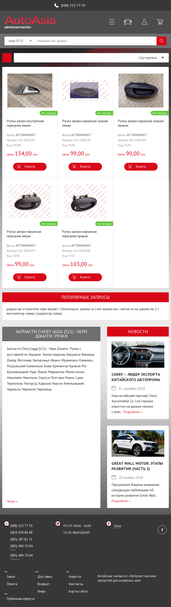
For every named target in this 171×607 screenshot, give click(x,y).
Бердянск (73, 354)
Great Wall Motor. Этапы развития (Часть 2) (137, 466)
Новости (72, 576)
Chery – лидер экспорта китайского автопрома (136, 377)
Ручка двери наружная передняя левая (24, 233)
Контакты (73, 582)
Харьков (44, 383)
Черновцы (44, 389)
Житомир (24, 360)
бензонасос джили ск (77, 309)
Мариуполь (56, 372)
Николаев (14, 377)
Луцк (33, 372)
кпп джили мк (107, 309)
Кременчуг (60, 366)
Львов (42, 372)
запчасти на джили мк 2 (138, 309)
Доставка (42, 576)
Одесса (44, 377)
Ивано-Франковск (64, 360)
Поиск (162, 41)
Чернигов (29, 389)
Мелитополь (75, 372)
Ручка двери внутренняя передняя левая (25, 123)
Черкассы (14, 389)
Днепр (11, 360)
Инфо (39, 588)
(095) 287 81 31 (21, 539)
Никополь (29, 377)
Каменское (34, 366)
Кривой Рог (78, 366)
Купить (29, 166)
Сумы (79, 377)
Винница (87, 354)
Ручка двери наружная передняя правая (79, 233)
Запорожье (41, 360)
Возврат (41, 582)
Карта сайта (75, 588)
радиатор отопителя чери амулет (33, 309)
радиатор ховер (49, 313)
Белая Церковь (54, 354)
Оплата (9, 582)
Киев (47, 366)
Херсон (57, 383)
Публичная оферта (18, 594)
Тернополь (15, 383)
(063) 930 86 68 (21, 532)
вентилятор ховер (21, 313)
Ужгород (30, 383)
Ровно (69, 377)
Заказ (8, 576)
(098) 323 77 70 (73, 5)
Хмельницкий (74, 383)
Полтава (57, 377)
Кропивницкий (17, 372)
